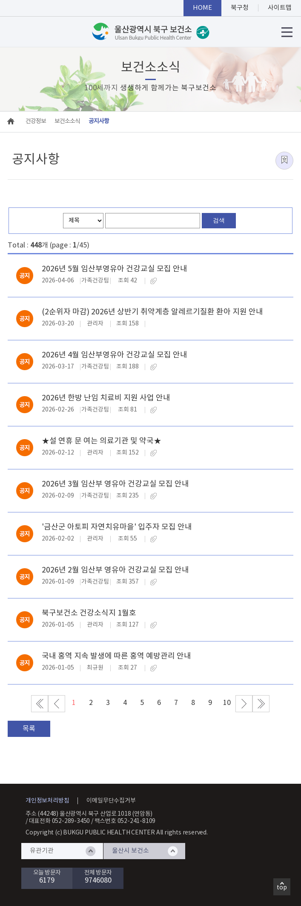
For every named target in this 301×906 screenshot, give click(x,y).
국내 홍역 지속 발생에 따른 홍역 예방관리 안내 (116, 656)
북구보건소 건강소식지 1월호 (89, 613)
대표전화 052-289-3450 (59, 821)
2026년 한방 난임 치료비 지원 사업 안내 (106, 398)
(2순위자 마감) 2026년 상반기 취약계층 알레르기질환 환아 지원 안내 (152, 312)
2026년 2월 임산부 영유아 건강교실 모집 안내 (115, 570)
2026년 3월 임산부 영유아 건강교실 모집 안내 (115, 484)
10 (227, 703)
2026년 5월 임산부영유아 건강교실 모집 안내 (114, 269)
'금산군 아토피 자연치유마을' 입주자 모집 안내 (117, 527)
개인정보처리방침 (47, 800)
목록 (29, 729)
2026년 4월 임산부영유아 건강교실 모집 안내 (114, 355)
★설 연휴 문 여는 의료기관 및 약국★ (101, 441)
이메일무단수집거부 (110, 800)
